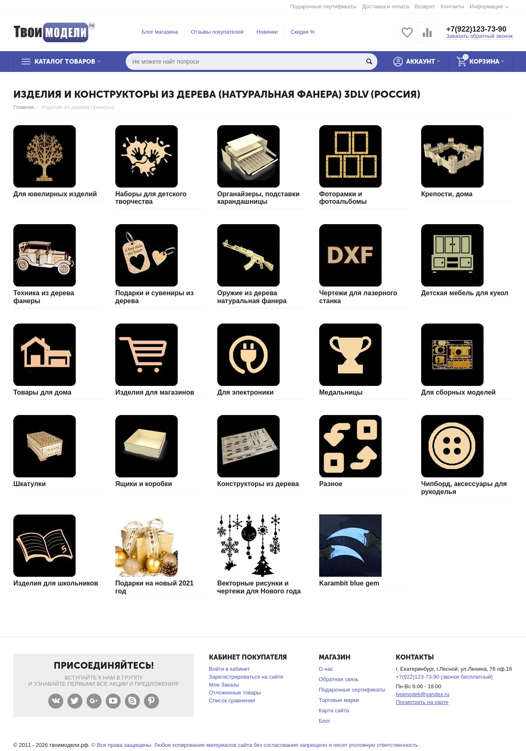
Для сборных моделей (458, 392)
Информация (486, 6)
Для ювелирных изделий (55, 194)
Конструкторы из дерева (258, 483)
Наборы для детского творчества (150, 197)
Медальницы (340, 392)
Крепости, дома (446, 194)
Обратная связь (339, 679)
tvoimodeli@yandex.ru (422, 694)
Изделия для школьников (55, 583)
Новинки (267, 32)
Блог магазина (160, 32)
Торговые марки (339, 700)
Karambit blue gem (349, 583)
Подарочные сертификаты (323, 6)
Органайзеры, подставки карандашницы (258, 197)
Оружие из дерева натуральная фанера (252, 296)
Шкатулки (29, 483)
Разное (330, 483)
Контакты (452, 6)
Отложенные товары (235, 692)
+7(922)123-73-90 (476, 29)
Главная (23, 107)
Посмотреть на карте (422, 702)
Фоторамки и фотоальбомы (343, 197)
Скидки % (302, 32)
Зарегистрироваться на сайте (246, 677)
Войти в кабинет (229, 669)
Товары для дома (42, 392)
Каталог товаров (65, 61)
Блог (324, 721)
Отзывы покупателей (217, 32)
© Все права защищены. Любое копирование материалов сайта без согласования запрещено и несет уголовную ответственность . (256, 745)
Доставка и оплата (385, 6)
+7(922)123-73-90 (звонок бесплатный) (444, 677)
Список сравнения (232, 700)
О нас (326, 669)
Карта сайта (334, 710)
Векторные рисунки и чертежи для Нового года (259, 587)
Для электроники (245, 392)
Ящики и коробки (143, 483)
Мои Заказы (224, 685)
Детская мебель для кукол (465, 292)
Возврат (424, 6)
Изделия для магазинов (154, 392)
